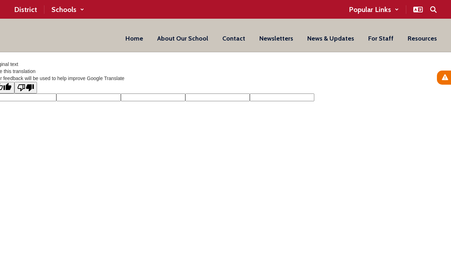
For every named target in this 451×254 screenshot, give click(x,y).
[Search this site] (433, 9)
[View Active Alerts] (444, 78)
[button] (67, 9)
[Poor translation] (25, 87)
